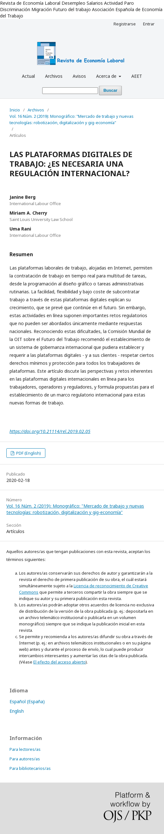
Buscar (110, 90)
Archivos (53, 76)
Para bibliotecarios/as (30, 768)
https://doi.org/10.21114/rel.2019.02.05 (50, 431)
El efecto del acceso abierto (59, 662)
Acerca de (107, 76)
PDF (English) (28, 453)
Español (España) (27, 701)
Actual (28, 76)
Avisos (79, 76)
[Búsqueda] (70, 90)
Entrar (148, 24)
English (17, 711)
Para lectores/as (25, 749)
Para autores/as (25, 759)
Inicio (15, 110)
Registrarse (125, 24)
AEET (136, 76)
